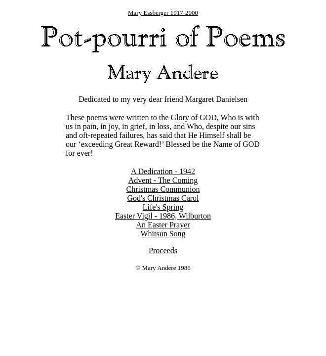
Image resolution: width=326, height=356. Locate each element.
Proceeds (163, 250)
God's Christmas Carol (163, 198)
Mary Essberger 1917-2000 (163, 12)
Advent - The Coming (163, 180)
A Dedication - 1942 (163, 171)
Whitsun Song (162, 233)
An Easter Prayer (163, 225)
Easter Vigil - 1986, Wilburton (163, 216)
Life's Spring (163, 207)
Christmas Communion (163, 189)
